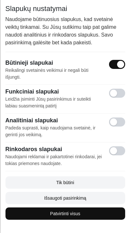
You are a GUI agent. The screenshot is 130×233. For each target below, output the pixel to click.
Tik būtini (65, 182)
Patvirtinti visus (65, 213)
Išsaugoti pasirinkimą (65, 198)
